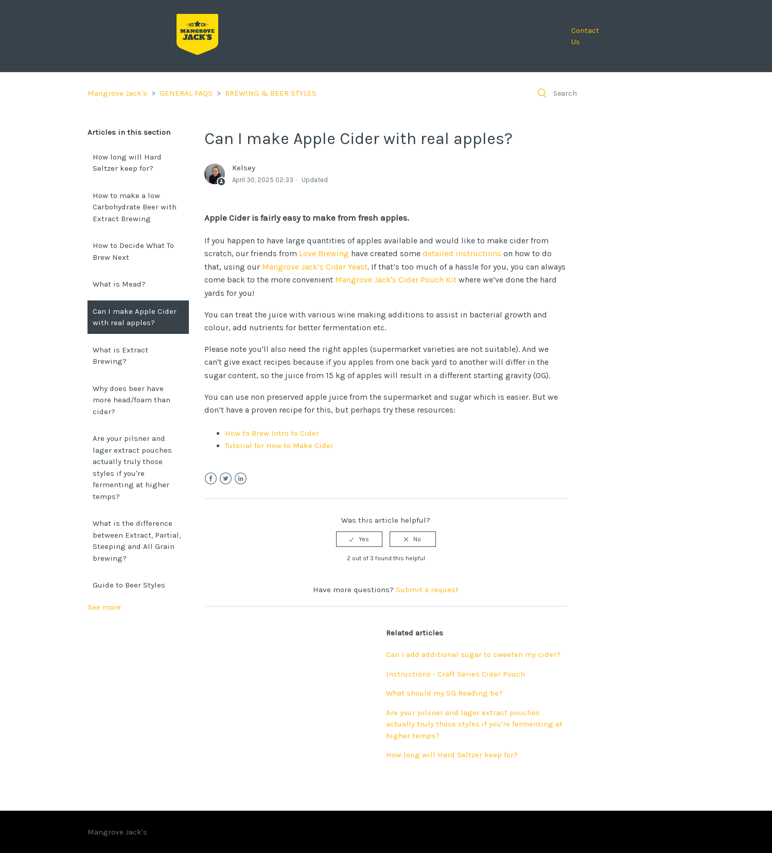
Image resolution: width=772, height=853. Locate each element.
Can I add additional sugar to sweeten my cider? (473, 654)
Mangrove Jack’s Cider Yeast (314, 267)
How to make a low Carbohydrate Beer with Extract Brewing (135, 207)
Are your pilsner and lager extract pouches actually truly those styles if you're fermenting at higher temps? (132, 467)
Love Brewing (324, 253)
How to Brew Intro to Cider (272, 433)
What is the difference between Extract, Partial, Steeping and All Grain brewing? (137, 541)
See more (104, 607)
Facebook (210, 478)
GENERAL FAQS (186, 93)
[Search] (607, 93)
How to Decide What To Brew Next (133, 251)
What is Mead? (119, 284)
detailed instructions (462, 253)
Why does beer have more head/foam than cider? (131, 400)
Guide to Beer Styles (129, 585)
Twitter (225, 478)
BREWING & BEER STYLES (271, 93)
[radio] (359, 539)
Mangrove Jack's (117, 93)
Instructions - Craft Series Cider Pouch (455, 674)
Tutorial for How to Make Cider (279, 445)
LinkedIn (240, 478)
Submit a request (427, 589)
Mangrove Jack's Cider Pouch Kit (396, 280)
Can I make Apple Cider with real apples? (135, 317)
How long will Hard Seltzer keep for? (127, 162)
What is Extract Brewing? (120, 355)
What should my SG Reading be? (444, 693)
